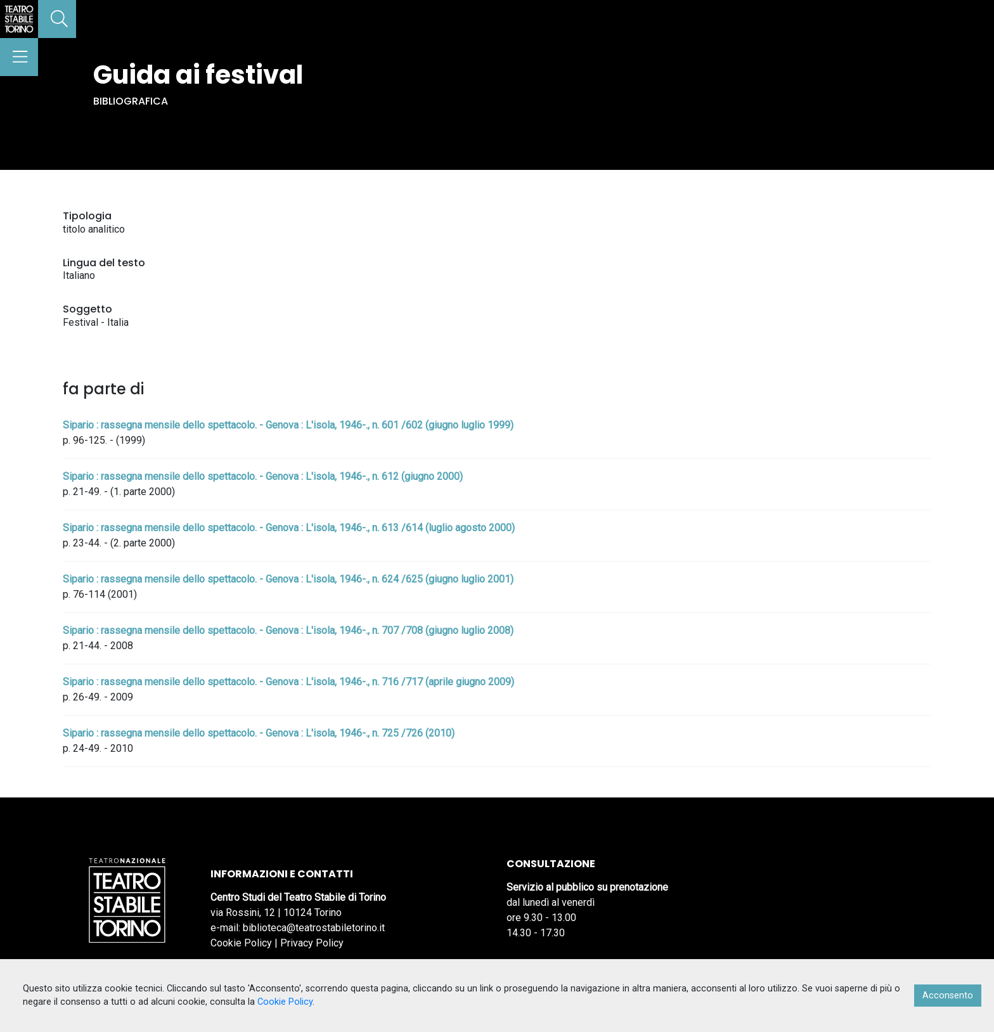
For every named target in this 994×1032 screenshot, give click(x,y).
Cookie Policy (241, 943)
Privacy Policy (312, 943)
